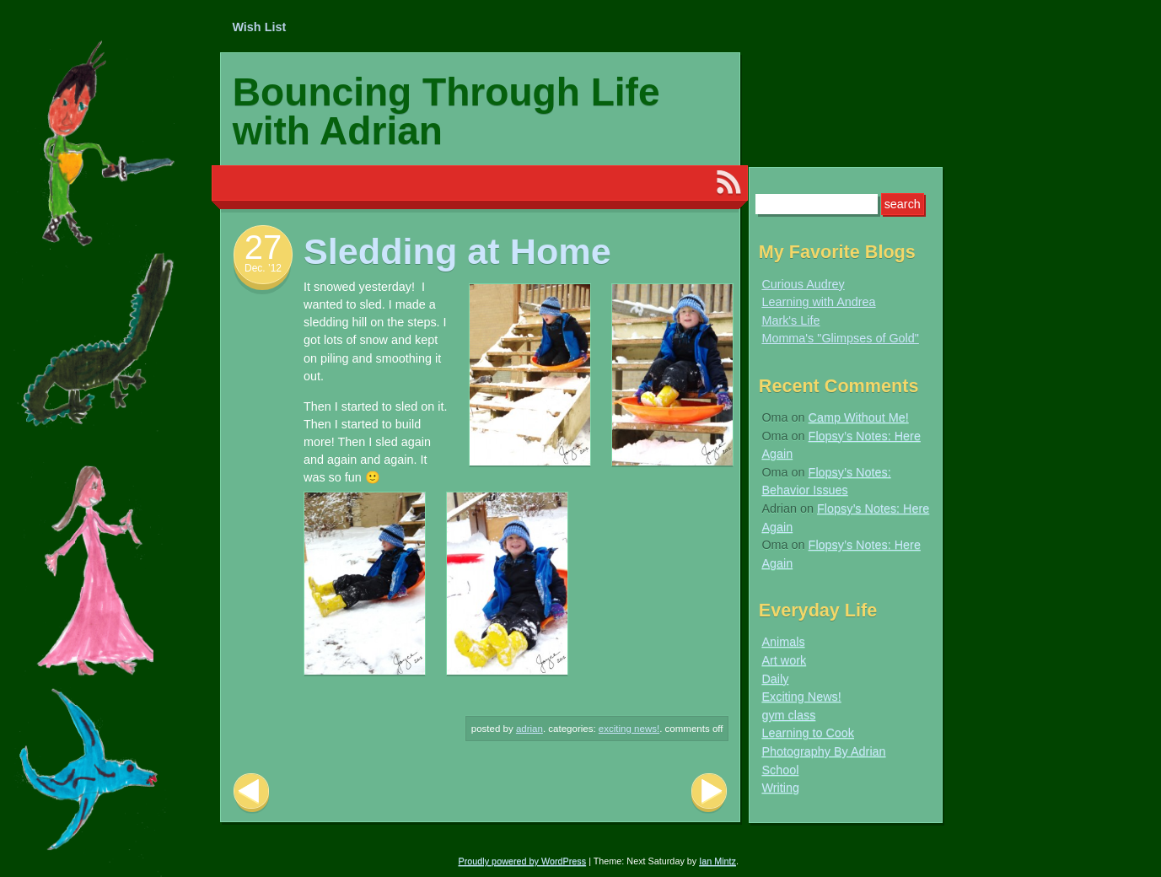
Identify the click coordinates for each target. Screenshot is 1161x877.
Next (709, 793)
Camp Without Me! (859, 417)
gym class (788, 715)
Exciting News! (629, 729)
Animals (782, 641)
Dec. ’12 (263, 268)
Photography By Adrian (823, 751)
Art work (783, 660)
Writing (780, 787)
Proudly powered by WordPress (523, 861)
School (779, 770)
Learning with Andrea (818, 302)
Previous (251, 793)
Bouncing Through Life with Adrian (446, 111)
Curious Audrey (802, 284)
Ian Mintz (717, 861)
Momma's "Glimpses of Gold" (840, 338)
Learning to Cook (807, 733)
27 (263, 247)
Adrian (529, 729)
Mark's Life (790, 320)
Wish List (259, 27)
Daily (774, 679)
